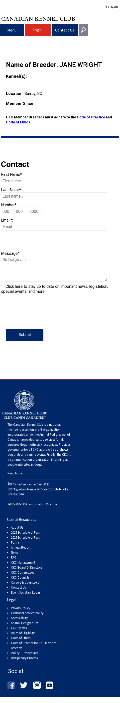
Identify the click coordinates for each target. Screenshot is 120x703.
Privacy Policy (20, 613)
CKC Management (23, 567)
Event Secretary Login (25, 597)
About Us (17, 532)
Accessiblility (19, 623)
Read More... (15, 478)
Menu (11, 29)
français (112, 6)
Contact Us (64, 29)
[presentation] (39, 319)
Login (37, 29)
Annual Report (20, 552)
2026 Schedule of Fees (25, 537)
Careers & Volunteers (25, 587)
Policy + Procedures (24, 658)
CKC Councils (20, 582)
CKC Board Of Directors (26, 572)
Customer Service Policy (27, 618)
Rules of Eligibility (23, 638)
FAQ (13, 562)
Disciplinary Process (24, 663)
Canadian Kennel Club (38, 18)
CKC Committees (22, 577)
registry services (44, 444)
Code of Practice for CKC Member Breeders (33, 650)
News (14, 557)
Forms (15, 547)
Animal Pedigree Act (24, 628)
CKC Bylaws (19, 633)
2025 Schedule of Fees (25, 542)
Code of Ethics (18, 122)
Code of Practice (91, 117)
